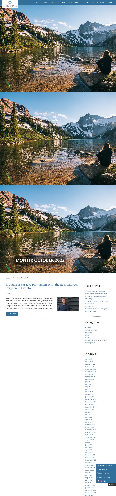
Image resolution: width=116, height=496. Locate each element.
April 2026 (88, 359)
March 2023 (89, 452)
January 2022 (89, 488)
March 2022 (89, 483)
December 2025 (90, 369)
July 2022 (88, 473)
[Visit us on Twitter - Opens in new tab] (104, 481)
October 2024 (89, 404)
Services (46, 2)
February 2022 (90, 485)
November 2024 (90, 402)
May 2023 (88, 447)
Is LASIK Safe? (89, 306)
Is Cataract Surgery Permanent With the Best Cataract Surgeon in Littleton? (42, 286)
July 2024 (88, 412)
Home (8, 278)
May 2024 (88, 417)
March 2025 (89, 392)
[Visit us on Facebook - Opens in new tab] (98, 481)
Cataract (8, 293)
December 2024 (90, 399)
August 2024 (89, 409)
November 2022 (90, 462)
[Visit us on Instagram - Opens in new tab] (101, 481)
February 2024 (90, 425)
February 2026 (90, 364)
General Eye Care (91, 330)
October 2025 (89, 374)
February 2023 (90, 455)
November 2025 (90, 372)
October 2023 (89, 435)
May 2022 (88, 478)
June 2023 (88, 445)
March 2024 (89, 422)
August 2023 (89, 440)
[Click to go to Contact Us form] (106, 469)
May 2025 (88, 387)
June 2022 (88, 475)
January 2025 (89, 397)
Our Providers (58, 2)
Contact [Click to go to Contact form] (110, 2)
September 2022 (90, 467)
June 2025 (88, 384)
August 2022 (89, 470)
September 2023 (90, 437)
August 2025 (89, 379)
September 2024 (90, 407)
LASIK (87, 335)
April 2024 (88, 420)
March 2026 (89, 361)
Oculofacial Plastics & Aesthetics (96, 340)
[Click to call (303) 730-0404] (106, 473)
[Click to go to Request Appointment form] (106, 465)
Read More (12, 314)
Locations (101, 2)
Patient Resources (74, 2)
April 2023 (88, 450)
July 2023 (88, 442)
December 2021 (90, 490)
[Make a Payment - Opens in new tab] (106, 477)
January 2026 (89, 366)
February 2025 (90, 394)
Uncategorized (90, 343)
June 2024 (88, 414)
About (38, 2)
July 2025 (88, 382)
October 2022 (89, 465)
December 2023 (90, 430)
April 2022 (88, 480)
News (87, 338)
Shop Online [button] (89, 2)
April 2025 (88, 389)
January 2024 (89, 427)
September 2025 (90, 377)
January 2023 (89, 457)
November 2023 (90, 432)
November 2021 (90, 493)
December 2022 (90, 460)
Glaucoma (88, 333)
